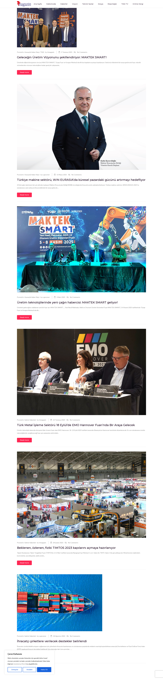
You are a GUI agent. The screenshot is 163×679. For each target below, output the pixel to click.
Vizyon (75, 4)
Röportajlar (112, 4)
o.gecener (46, 175)
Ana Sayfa (38, 4)
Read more (24, 73)
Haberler (64, 4)
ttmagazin (50, 52)
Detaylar (14, 670)
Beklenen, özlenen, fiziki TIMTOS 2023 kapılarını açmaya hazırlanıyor (71, 558)
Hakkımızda (51, 4)
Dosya (100, 4)
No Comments (82, 52)
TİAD (42, 52)
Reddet (29, 670)
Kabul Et (44, 670)
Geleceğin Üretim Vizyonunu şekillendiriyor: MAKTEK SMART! (67, 57)
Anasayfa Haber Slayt (32, 52)
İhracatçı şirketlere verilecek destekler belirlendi (55, 652)
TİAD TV (124, 4)
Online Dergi (138, 4)
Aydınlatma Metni (19, 664)
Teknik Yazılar (87, 4)
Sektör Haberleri (30, 426)
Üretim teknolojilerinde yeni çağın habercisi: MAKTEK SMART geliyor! (72, 308)
